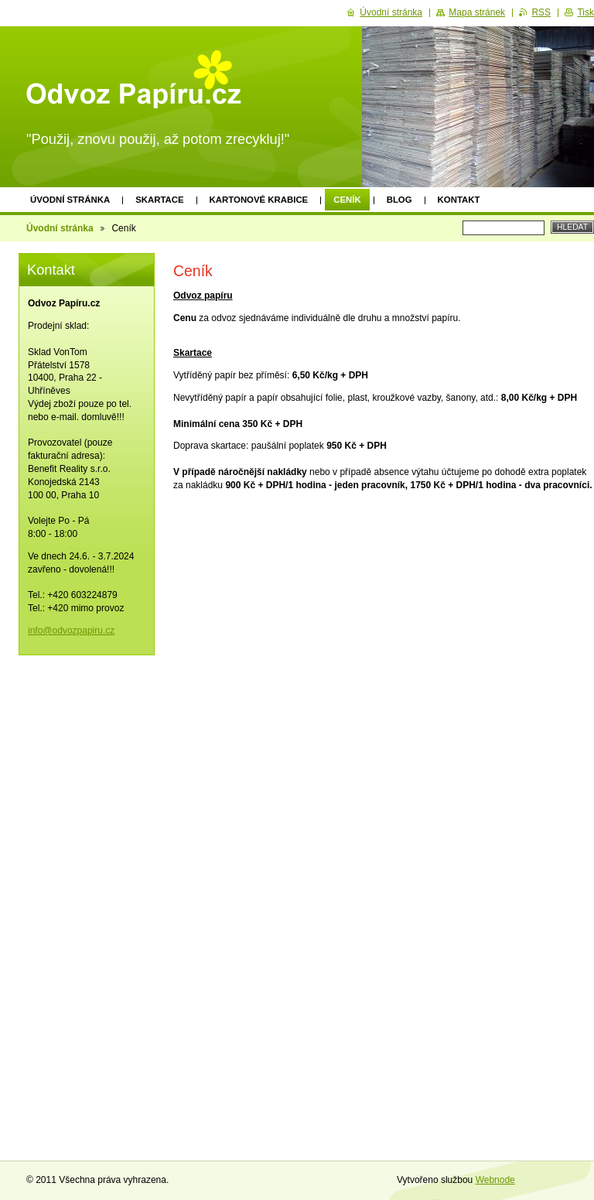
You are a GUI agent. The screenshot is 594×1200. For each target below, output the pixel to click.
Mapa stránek (477, 12)
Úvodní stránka (70, 199)
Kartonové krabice (259, 199)
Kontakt (459, 199)
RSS (541, 12)
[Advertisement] (384, 627)
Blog (399, 199)
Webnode (495, 1179)
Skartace (159, 199)
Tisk (585, 12)
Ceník (346, 199)
